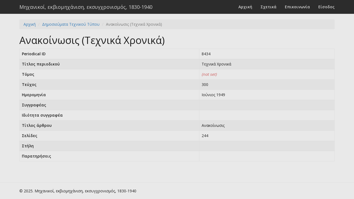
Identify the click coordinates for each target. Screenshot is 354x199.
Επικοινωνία (297, 6)
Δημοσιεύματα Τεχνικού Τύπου (71, 24)
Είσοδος (326, 6)
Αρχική (245, 6)
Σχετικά (269, 6)
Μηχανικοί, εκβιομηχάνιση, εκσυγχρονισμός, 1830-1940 (85, 7)
